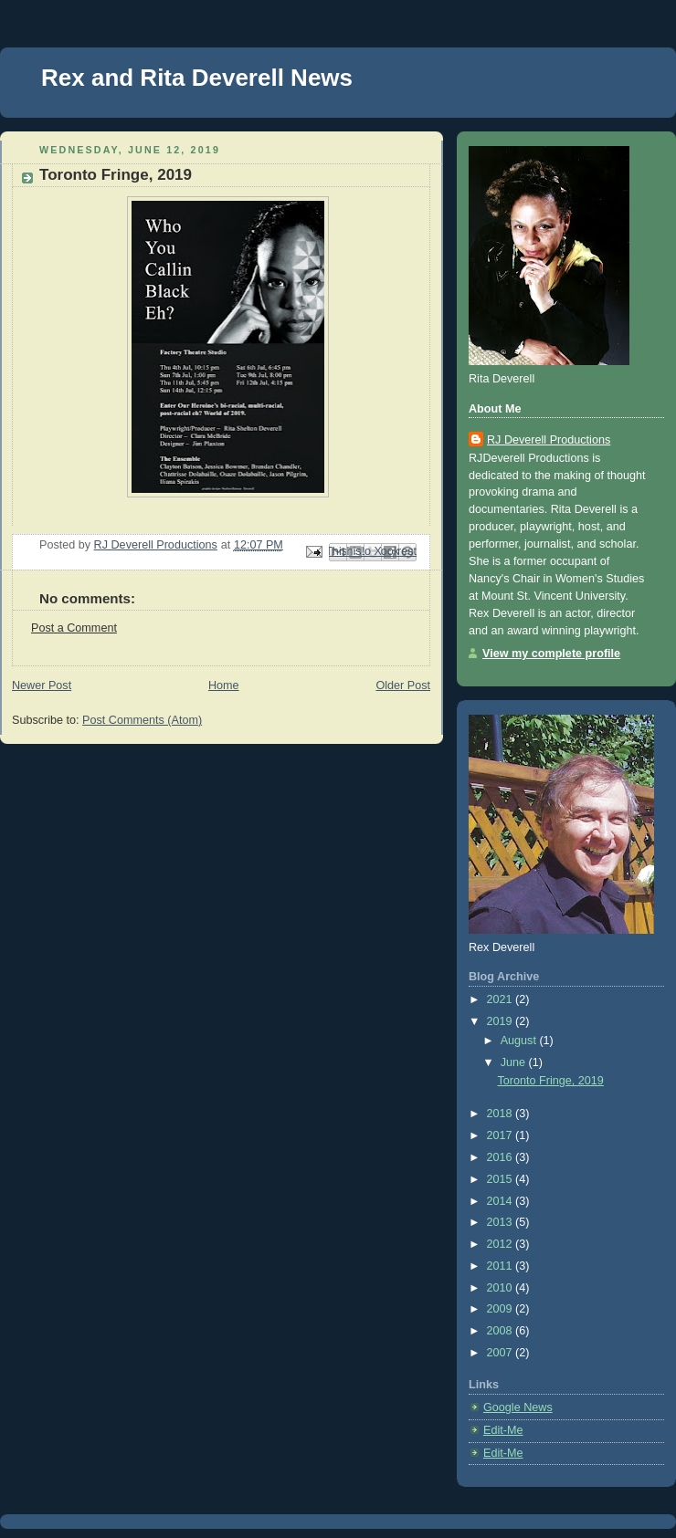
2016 (501, 1157)
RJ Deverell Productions (548, 440)
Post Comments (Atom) (142, 720)
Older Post (402, 685)
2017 (501, 1135)
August (520, 1040)
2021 (501, 999)
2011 (501, 1266)
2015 (501, 1179)
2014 (501, 1201)
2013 (501, 1222)
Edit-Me (503, 1430)
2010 (501, 1288)
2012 (501, 1244)
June (515, 1062)
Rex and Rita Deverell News (197, 77)
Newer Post (41, 685)
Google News (518, 1407)
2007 (501, 1352)
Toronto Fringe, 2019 (551, 1080)
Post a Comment (74, 628)
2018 (501, 1113)
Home (223, 685)
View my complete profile (551, 653)
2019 (501, 1021)
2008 (501, 1330)
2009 (501, 1309)
